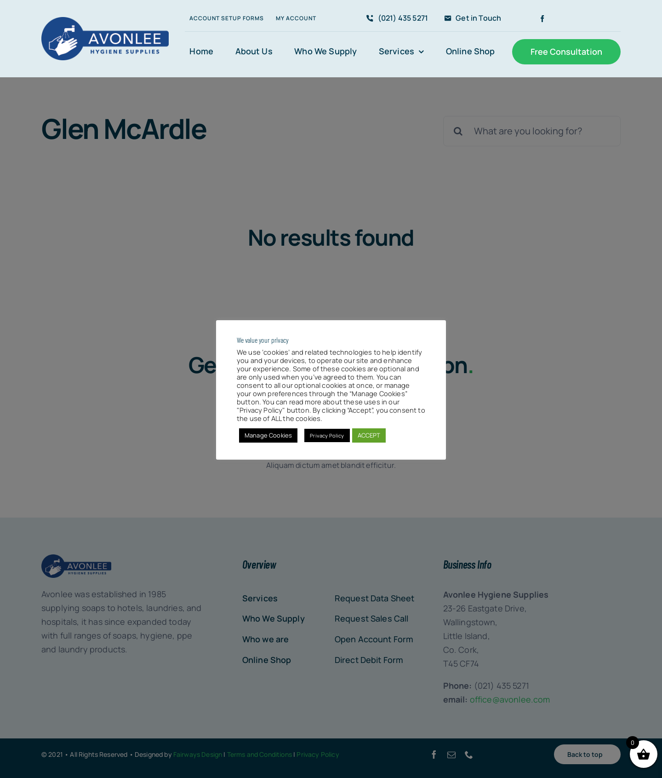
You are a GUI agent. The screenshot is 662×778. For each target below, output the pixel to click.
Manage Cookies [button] (268, 435)
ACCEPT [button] (369, 435)
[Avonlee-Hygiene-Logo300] (105, 21)
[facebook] (542, 18)
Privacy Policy (327, 435)
